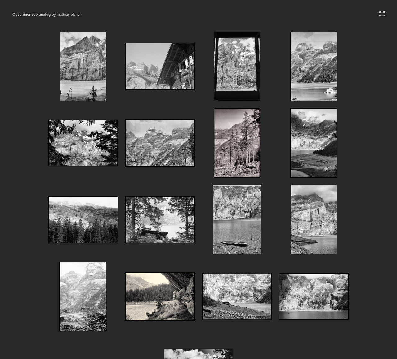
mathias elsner (69, 14)
